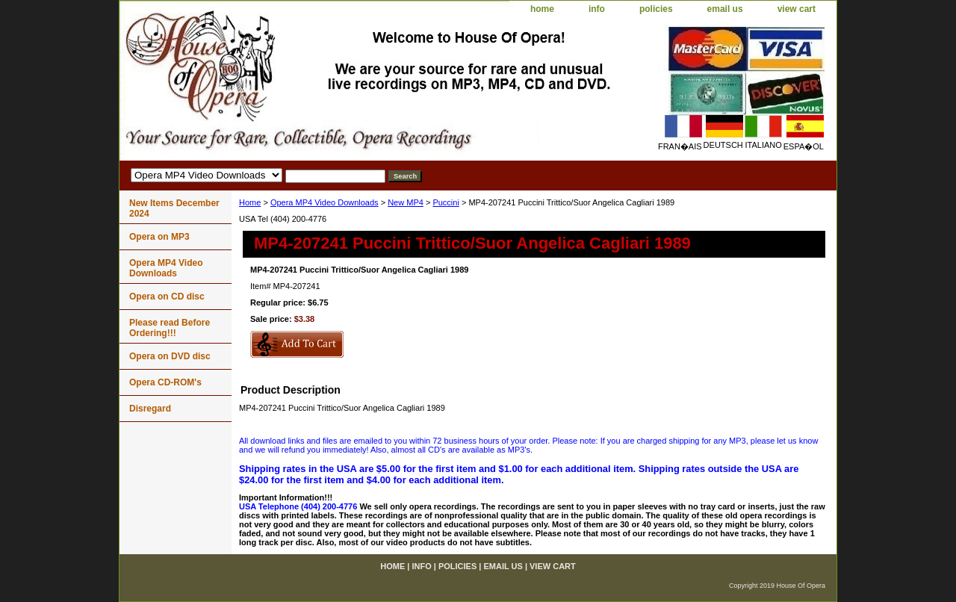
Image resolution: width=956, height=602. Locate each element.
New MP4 (405, 202)
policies (656, 9)
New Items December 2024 (174, 208)
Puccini (445, 202)
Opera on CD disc (167, 296)
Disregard (150, 408)
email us (725, 9)
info (597, 9)
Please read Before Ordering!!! (169, 327)
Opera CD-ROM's (165, 382)
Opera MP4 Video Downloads (324, 202)
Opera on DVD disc (170, 356)
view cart (796, 9)
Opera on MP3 (159, 237)
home (542, 9)
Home (250, 202)
